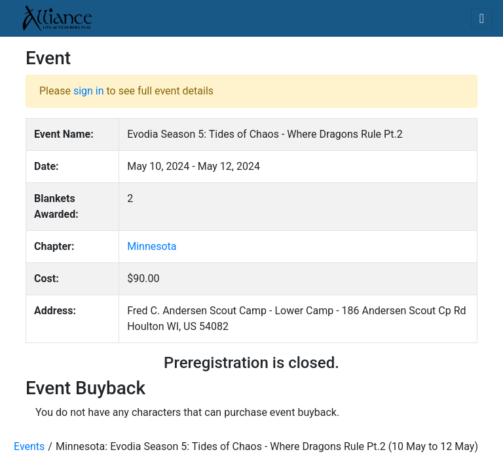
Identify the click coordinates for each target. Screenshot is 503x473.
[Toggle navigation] (482, 18)
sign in (88, 91)
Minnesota (151, 246)
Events (29, 446)
